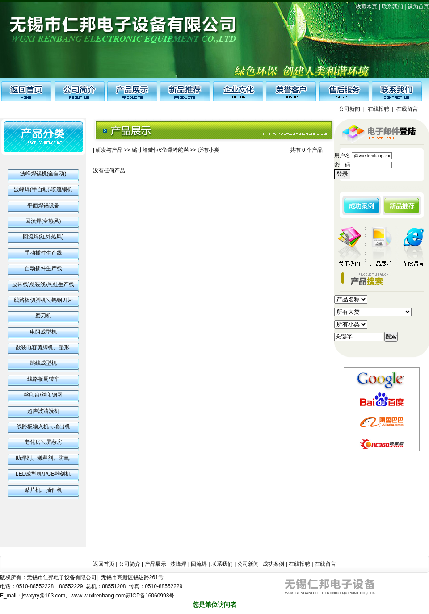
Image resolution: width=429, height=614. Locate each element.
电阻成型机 (43, 332)
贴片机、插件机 (43, 490)
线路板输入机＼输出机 (43, 426)
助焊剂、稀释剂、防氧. (43, 458)
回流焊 (199, 564)
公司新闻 (349, 109)
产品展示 (155, 564)
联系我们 (392, 7)
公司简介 (129, 564)
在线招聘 (378, 109)
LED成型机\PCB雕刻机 (43, 474)
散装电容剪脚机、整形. (43, 347)
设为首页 (418, 7)
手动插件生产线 (43, 253)
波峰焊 (178, 564)
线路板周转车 (43, 379)
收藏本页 (366, 7)
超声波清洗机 (43, 411)
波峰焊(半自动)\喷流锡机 (43, 189)
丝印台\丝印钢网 (43, 395)
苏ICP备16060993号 (150, 596)
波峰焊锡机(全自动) (43, 174)
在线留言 (407, 109)
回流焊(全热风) (43, 221)
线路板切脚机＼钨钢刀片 (43, 300)
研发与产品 (109, 150)
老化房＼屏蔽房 (43, 442)
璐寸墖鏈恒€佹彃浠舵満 (160, 150)
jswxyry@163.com (44, 596)
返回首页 (103, 564)
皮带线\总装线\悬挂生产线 (43, 284)
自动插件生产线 (43, 268)
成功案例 (273, 564)
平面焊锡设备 (43, 205)
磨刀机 (43, 316)
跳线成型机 (43, 363)
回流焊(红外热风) (43, 237)
